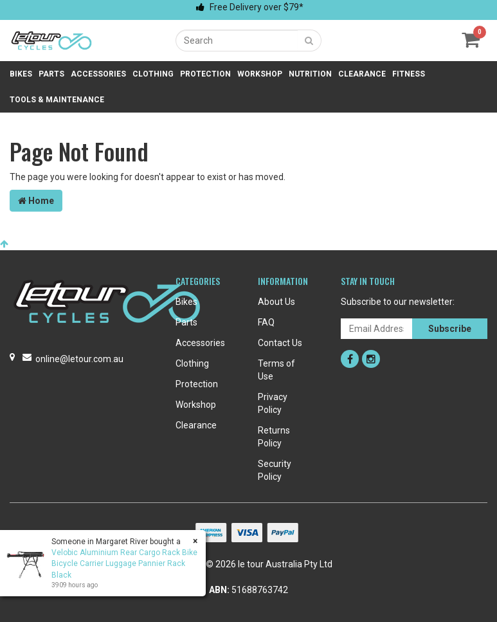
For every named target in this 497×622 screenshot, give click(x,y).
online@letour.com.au (79, 359)
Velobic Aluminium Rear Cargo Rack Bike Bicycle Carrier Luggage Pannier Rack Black (124, 563)
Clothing (153, 73)
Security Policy (274, 470)
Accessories (98, 73)
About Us (276, 302)
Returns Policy (274, 436)
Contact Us (280, 343)
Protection (205, 73)
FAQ (266, 322)
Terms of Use (276, 369)
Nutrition (310, 73)
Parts (51, 73)
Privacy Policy (272, 403)
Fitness (408, 73)
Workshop (259, 73)
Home (36, 201)
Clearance (362, 73)
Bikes (21, 73)
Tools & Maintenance (57, 99)
